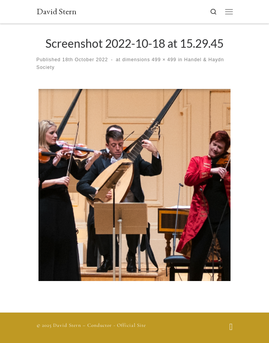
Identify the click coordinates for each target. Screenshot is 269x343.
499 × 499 (163, 59)
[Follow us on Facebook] (231, 328)
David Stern (67, 325)
